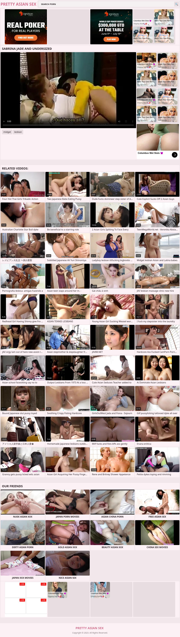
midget (7, 131)
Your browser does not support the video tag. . (68, 90)
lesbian (18, 131)
